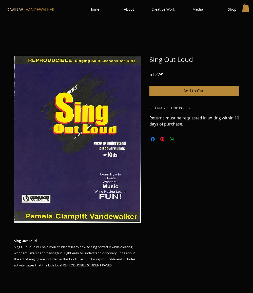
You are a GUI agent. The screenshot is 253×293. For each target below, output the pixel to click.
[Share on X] (182, 139)
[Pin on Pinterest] (162, 139)
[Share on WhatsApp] (172, 139)
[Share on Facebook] (153, 139)
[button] (245, 8)
